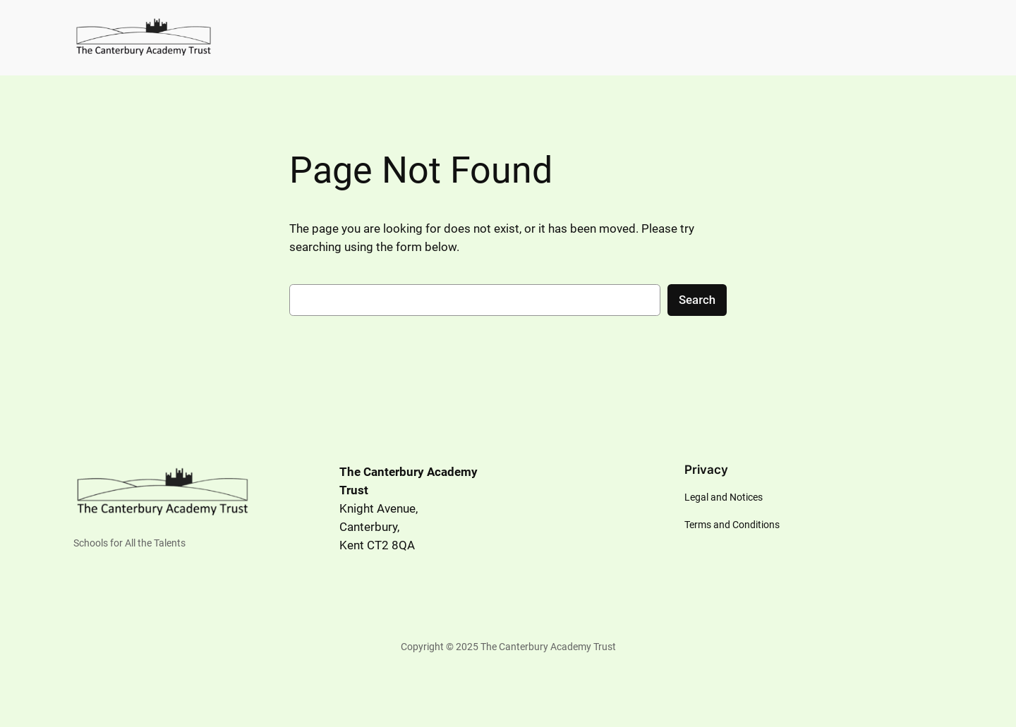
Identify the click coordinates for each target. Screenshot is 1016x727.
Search (697, 300)
